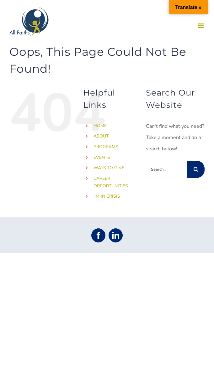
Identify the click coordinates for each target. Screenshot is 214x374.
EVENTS (102, 157)
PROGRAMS (106, 147)
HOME (100, 126)
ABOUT (101, 136)
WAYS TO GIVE (109, 168)
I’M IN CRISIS (107, 196)
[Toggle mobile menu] (201, 26)
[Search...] (166, 169)
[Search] (196, 169)
